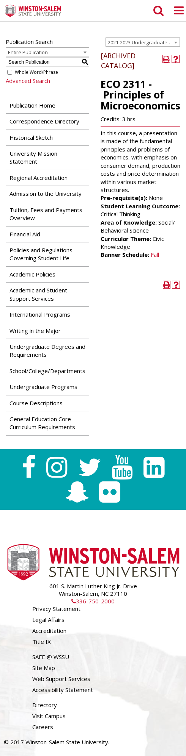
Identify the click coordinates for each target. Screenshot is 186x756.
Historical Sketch (31, 137)
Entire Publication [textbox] (28, 52)
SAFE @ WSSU (50, 657)
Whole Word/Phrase (36, 72)
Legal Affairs (48, 619)
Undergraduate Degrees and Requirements (47, 350)
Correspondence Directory (44, 121)
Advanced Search (28, 80)
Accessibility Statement (62, 690)
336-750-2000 (93, 601)
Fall (155, 254)
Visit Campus (49, 716)
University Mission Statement (33, 157)
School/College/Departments (47, 371)
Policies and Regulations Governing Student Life (41, 254)
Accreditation (49, 630)
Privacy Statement (56, 608)
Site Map (43, 668)
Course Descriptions (36, 403)
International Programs (39, 314)
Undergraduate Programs (43, 386)
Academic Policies (32, 274)
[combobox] (143, 42)
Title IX (41, 641)
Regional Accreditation (38, 177)
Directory (44, 705)
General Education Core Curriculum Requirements (42, 423)
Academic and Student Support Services (38, 294)
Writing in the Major (35, 330)
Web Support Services (61, 679)
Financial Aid (24, 234)
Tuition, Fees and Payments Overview (45, 214)
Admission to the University (45, 193)
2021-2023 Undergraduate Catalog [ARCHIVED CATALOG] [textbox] (144, 42)
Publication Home (32, 105)
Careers (42, 727)
